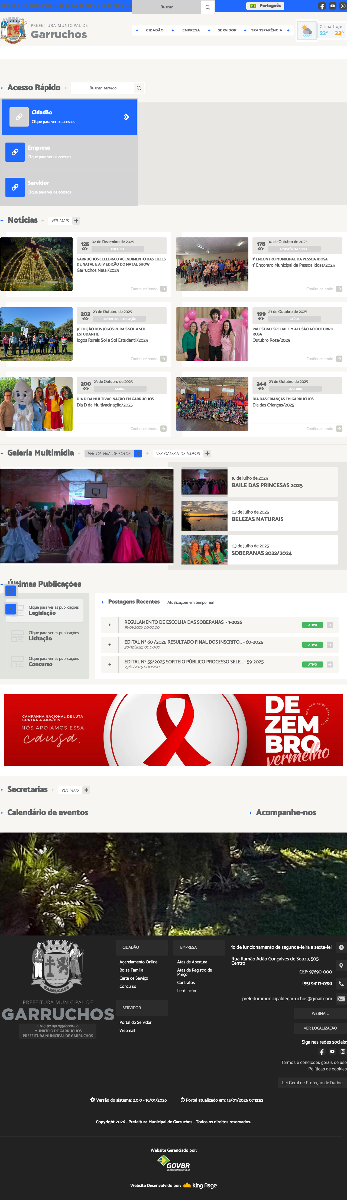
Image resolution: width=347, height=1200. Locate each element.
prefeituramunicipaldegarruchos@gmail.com (287, 999)
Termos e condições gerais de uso (314, 1062)
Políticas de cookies (327, 1069)
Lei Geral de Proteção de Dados (312, 1082)
